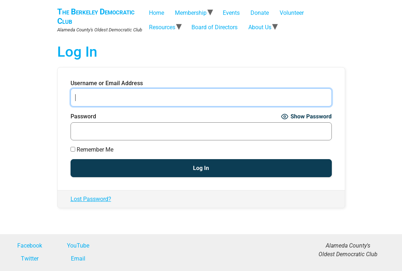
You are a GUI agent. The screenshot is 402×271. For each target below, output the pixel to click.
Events (231, 12)
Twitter (30, 258)
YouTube (78, 245)
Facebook (29, 245)
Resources (162, 27)
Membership (191, 12)
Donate (259, 12)
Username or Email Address (107, 83)
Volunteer (292, 12)
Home (156, 12)
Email (78, 258)
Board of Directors (214, 27)
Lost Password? (91, 199)
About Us (259, 27)
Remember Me (92, 150)
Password (83, 116)
